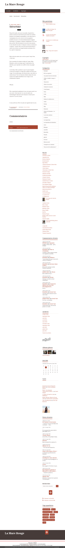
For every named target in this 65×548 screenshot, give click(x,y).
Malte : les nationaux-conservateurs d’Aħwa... (47, 391)
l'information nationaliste (52, 398)
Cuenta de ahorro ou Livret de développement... (49, 285)
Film (45, 106)
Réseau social (47, 142)
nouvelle (46, 129)
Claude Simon (46, 435)
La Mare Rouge (15, 4)
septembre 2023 (46, 325)
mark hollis (45, 517)
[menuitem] (8, 10)
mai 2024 (44, 318)
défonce (52, 257)
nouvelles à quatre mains (48, 520)
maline (10, 16)
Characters (46, 82)
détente (44, 440)
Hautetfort (35, 542)
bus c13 (53, 509)
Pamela (45, 134)
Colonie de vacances (48, 87)
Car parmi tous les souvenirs (50, 75)
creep (44, 522)
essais (45, 101)
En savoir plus (56, 547)
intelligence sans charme (49, 457)
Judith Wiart (46, 298)
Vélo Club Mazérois (46, 400)
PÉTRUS (44, 243)
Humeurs (46, 109)
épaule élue (45, 476)
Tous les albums (46, 355)
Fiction (27, 107)
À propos (23, 11)
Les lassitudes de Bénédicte (50, 122)
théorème (15, 26)
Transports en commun (49, 144)
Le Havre (46, 117)
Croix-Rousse (47, 89)
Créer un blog (30, 542)
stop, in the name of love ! (49, 451)
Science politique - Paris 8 (49, 387)
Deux (45, 91)
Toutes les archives (46, 333)
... (42, 428)
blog (51, 545)
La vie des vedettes (48, 115)
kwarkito (14, 127)
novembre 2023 (46, 323)
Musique (46, 127)
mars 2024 (44, 321)
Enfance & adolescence (49, 99)
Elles (45, 96)
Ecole (25, 107)
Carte (44, 379)
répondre (52, 243)
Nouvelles (46, 132)
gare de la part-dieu (47, 512)
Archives (15, 11)
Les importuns (47, 120)
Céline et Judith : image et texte (49, 79)
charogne (52, 517)
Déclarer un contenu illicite (16, 545)
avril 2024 (44, 320)
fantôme (52, 514)
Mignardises (23, 16)
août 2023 (44, 327)
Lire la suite (48, 63)
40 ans (53, 272)
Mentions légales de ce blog (25, 545)
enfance (55, 512)
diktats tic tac (46, 446)
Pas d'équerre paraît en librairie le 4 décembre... (49, 470)
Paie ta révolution (48, 250)
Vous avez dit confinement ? (50, 147)
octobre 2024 (45, 314)
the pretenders (46, 509)
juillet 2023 (44, 329)
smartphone (45, 514)
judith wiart (45, 272)
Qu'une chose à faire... (50, 264)
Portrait (45, 139)
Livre (45, 125)
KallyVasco (44, 395)
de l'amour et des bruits (49, 422)
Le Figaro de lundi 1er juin (48, 394)
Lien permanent (13, 107)
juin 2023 (44, 330)
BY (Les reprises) (47, 73)
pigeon (45, 137)
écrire (44, 464)
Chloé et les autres (48, 84)
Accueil (8, 11)
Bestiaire (46, 71)
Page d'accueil (17, 16)
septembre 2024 (46, 316)
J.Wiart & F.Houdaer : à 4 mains (49, 112)
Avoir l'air (53, 292)
